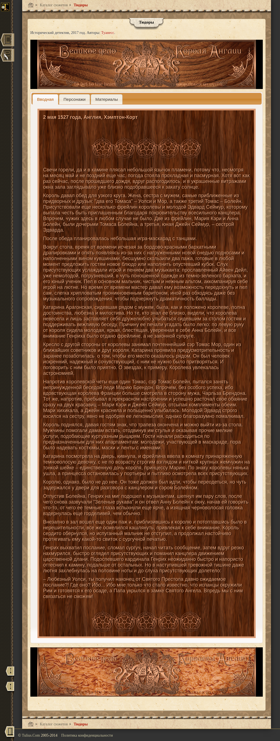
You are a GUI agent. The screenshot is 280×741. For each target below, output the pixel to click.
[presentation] (45, 99)
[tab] (45, 99)
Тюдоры (80, 5)
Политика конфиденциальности (87, 735)
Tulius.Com (31, 735)
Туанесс (107, 33)
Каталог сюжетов (53, 5)
